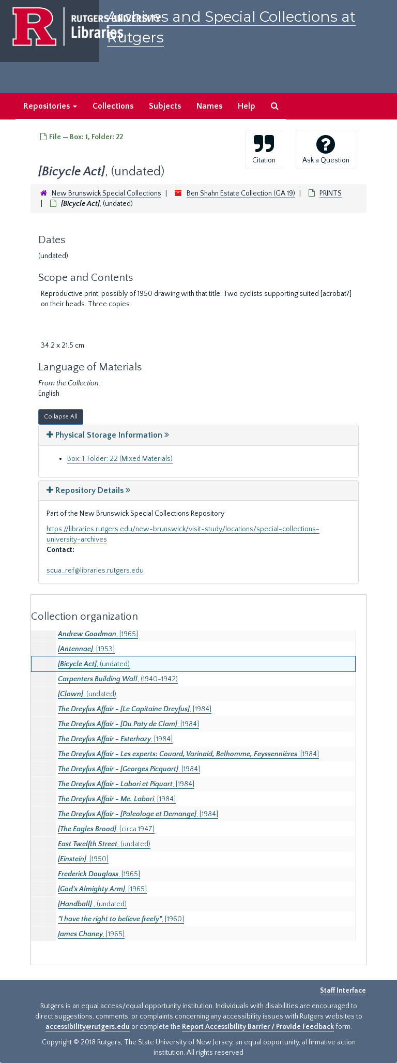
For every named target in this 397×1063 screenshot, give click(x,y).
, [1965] (98, 634)
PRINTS (330, 193)
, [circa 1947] (106, 829)
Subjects (165, 106)
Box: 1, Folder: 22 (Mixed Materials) (120, 459)
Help (246, 106)
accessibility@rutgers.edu (87, 1027)
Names (209, 106)
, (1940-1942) (118, 679)
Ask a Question (325, 148)
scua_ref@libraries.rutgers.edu (95, 570)
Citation (264, 148)
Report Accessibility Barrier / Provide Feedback (258, 1027)
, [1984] (134, 709)
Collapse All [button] (61, 416)
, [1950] (83, 859)
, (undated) (94, 664)
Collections (113, 106)
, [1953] (86, 649)
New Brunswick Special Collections (106, 193)
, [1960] (121, 919)
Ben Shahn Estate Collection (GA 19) (241, 193)
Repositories (50, 106)
